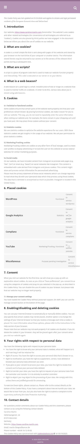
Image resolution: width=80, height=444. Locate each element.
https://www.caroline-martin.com (28, 32)
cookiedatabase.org (45, 433)
